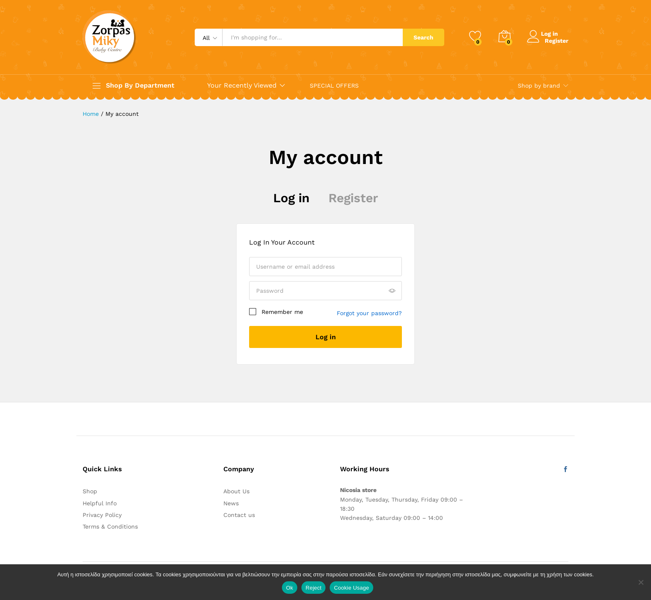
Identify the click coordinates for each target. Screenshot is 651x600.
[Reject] (640, 582)
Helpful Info (100, 503)
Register (556, 40)
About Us (236, 491)
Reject (313, 588)
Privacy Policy (102, 515)
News (231, 503)
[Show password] (392, 291)
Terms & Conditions (110, 526)
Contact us (239, 515)
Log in (291, 198)
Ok (289, 588)
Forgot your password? (369, 313)
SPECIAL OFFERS (334, 85)
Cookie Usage (351, 588)
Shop (90, 491)
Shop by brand (539, 85)
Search (423, 37)
